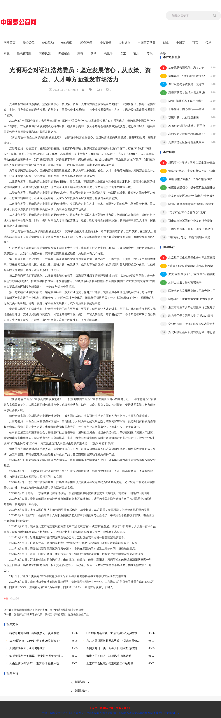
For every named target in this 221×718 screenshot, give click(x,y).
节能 (149, 53)
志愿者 (108, 53)
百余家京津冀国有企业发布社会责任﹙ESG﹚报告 (186, 220)
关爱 (163, 53)
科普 (195, 42)
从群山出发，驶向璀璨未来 (180, 282)
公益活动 (48, 42)
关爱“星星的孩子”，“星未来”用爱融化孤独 (187, 274)
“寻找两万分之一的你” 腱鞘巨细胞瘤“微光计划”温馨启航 (185, 237)
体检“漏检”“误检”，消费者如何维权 (186, 179)
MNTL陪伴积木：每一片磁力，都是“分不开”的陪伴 (183, 101)
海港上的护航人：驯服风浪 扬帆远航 (108, 655)
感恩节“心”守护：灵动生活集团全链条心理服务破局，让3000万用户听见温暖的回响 (187, 162)
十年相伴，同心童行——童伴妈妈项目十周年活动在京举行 (182, 109)
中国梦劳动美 (146, 42)
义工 (123, 53)
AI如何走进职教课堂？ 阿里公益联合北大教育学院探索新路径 (182, 126)
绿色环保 (86, 42)
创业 (166, 42)
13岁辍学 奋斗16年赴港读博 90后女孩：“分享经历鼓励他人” (36, 640)
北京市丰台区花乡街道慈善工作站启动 (109, 663)
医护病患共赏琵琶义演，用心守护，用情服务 (187, 291)
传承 (208, 42)
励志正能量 (24, 53)
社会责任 (105, 42)
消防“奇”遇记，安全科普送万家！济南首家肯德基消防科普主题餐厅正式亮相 (187, 171)
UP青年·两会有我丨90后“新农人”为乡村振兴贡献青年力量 (113, 633)
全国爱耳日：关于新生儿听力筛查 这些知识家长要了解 (113, 648)
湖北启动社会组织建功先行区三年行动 (187, 332)
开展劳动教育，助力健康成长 (27, 648)
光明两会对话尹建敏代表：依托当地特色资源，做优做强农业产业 (51, 614)
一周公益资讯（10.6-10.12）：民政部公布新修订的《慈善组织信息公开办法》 (186, 229)
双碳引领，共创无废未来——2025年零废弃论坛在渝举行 (182, 117)
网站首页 (9, 42)
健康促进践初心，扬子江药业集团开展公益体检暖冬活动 (187, 187)
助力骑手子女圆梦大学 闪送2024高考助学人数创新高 (186, 315)
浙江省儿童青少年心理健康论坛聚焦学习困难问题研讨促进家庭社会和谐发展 (187, 307)
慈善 (80, 53)
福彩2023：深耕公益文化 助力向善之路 (186, 299)
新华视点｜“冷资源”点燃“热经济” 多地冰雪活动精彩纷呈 (182, 76)
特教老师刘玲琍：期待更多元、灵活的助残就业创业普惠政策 (49, 609)
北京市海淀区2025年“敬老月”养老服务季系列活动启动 (187, 196)
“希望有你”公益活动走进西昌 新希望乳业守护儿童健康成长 (186, 266)
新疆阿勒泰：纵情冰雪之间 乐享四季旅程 (182, 92)
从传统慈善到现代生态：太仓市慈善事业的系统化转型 (182, 67)
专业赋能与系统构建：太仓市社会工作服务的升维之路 (182, 84)
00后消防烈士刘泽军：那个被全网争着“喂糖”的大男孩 (36, 655)
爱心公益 (29, 42)
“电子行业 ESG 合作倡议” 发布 (183, 212)
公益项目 (67, 42)
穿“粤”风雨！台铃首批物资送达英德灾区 (187, 324)
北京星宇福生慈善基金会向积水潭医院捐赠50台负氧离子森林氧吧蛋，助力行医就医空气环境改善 (187, 257)
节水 (136, 53)
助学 (94, 53)
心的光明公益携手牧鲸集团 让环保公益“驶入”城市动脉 (182, 134)
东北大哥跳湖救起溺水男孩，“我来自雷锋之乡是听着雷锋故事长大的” (113, 640)
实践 (7, 53)
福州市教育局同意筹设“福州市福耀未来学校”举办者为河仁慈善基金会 (187, 204)
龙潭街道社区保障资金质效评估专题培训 (182, 142)
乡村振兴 (124, 42)
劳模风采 (45, 53)
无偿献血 (64, 53)
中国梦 (180, 42)
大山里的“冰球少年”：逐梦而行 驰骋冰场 (34, 663)
